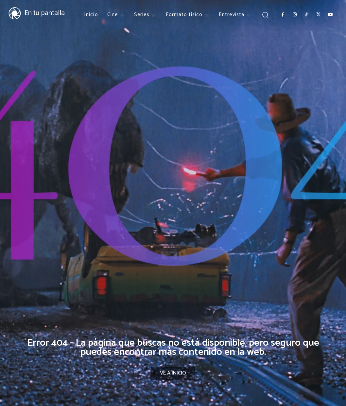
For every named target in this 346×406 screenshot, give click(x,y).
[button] (265, 15)
